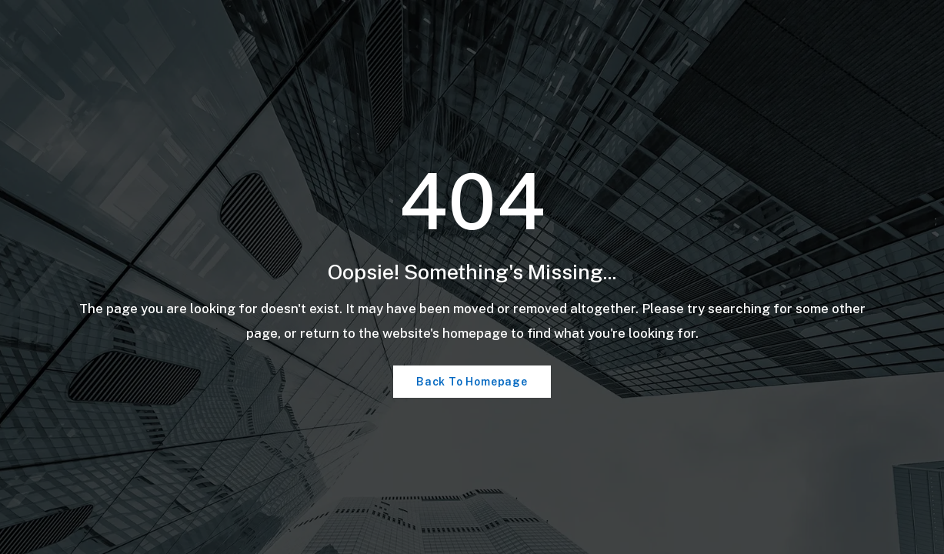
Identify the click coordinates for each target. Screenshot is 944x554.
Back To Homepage (472, 381)
